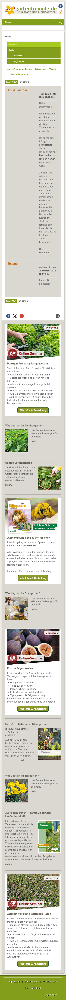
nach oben (51, 994)
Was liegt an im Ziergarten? (22, 775)
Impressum (14, 981)
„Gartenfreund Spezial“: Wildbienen (28, 537)
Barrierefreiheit (33, 988)
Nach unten (11, 82)
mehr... (8, 864)
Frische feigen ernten (20, 668)
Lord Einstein (17, 90)
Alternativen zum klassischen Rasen (29, 913)
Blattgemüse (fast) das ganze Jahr (27, 363)
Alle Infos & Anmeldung (33, 410)
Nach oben (11, 301)
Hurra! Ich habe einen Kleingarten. (26, 724)
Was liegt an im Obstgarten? (22, 593)
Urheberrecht (50, 981)
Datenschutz (31, 981)
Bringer (13, 263)
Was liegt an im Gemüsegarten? (24, 425)
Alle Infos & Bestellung (33, 578)
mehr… (34, 441)
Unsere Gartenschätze (18, 462)
